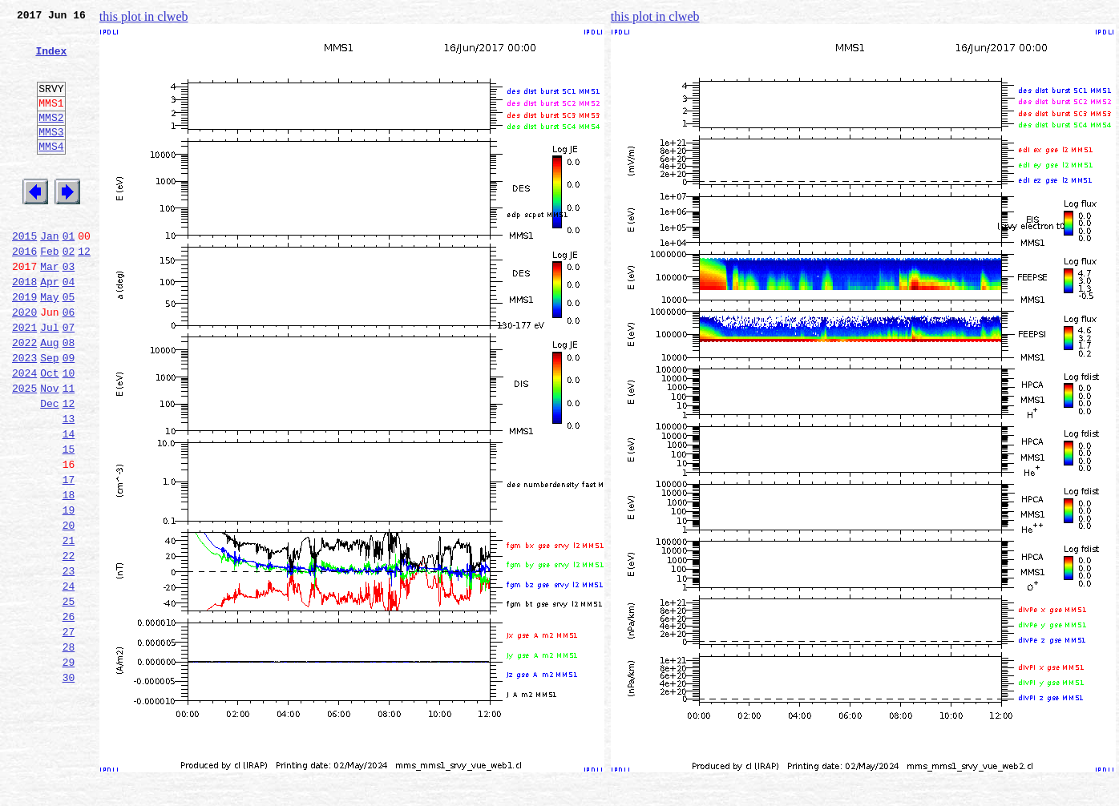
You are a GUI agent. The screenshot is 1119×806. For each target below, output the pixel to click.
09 (69, 415)
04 (69, 327)
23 (69, 662)
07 (69, 380)
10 (69, 432)
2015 (24, 274)
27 (69, 732)
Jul (49, 380)
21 (69, 626)
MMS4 (50, 172)
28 (69, 750)
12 (84, 291)
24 (69, 679)
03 (69, 309)
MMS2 (50, 138)
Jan (49, 274)
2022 (24, 397)
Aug (49, 397)
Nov (49, 450)
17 (69, 556)
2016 (24, 291)
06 (69, 362)
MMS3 (50, 155)
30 (69, 785)
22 (69, 644)
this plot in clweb (143, 16)
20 (69, 609)
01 (69, 274)
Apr (49, 327)
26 (69, 714)
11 (69, 450)
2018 (24, 327)
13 (69, 485)
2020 (24, 362)
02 (69, 291)
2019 (24, 344)
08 (69, 397)
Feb (49, 291)
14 (69, 503)
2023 (24, 415)
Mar (49, 309)
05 (69, 344)
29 (69, 767)
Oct (49, 432)
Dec (49, 468)
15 (69, 521)
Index (51, 60)
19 (69, 591)
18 (69, 573)
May (49, 344)
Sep (49, 415)
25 (69, 697)
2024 (24, 432)
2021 (24, 380)
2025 (24, 450)
